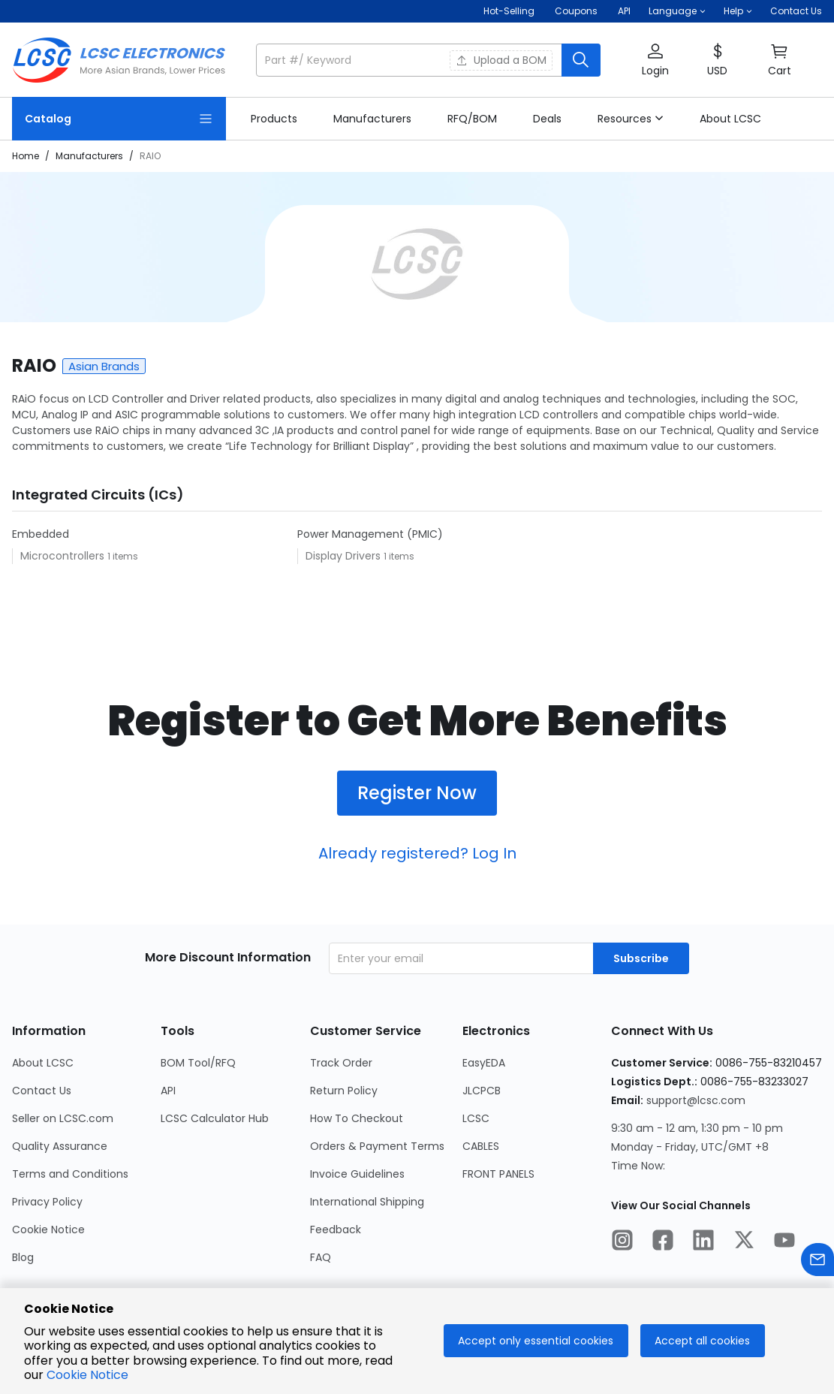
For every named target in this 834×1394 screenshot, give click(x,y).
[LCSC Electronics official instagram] (622, 1242)
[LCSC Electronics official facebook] (663, 1242)
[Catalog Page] (119, 119)
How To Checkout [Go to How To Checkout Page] (356, 1118)
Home (25, 155)
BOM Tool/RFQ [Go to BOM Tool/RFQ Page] (198, 1062)
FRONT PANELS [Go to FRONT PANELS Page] (498, 1173)
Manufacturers (89, 155)
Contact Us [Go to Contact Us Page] (41, 1090)
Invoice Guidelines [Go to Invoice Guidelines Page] (357, 1173)
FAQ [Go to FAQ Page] (320, 1257)
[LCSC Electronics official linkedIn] (703, 1242)
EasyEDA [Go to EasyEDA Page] (483, 1062)
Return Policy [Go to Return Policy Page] (344, 1090)
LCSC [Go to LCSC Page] (475, 1118)
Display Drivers (345, 555)
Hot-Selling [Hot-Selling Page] (510, 11)
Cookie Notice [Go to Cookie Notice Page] (48, 1229)
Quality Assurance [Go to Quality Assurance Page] (59, 1146)
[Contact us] (817, 1262)
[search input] (410, 60)
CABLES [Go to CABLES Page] (480, 1146)
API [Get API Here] (624, 11)
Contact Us (796, 11)
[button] (677, 11)
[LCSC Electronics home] (119, 60)
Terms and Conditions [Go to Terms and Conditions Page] (70, 1173)
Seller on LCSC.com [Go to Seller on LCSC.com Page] (62, 1118)
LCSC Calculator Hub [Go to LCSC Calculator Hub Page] (215, 1118)
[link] (274, 119)
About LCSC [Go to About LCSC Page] (43, 1062)
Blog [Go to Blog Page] (23, 1257)
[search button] (581, 60)
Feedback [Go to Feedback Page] (335, 1229)
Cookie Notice (87, 1374)
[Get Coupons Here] (576, 11)
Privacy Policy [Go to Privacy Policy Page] (47, 1201)
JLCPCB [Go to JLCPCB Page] (481, 1090)
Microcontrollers (63, 555)
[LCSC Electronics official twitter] (744, 1242)
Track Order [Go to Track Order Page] (341, 1062)
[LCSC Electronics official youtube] (784, 1242)
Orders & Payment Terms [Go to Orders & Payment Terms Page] (377, 1146)
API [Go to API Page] (168, 1090)
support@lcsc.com (695, 1100)
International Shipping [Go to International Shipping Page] (367, 1201)
